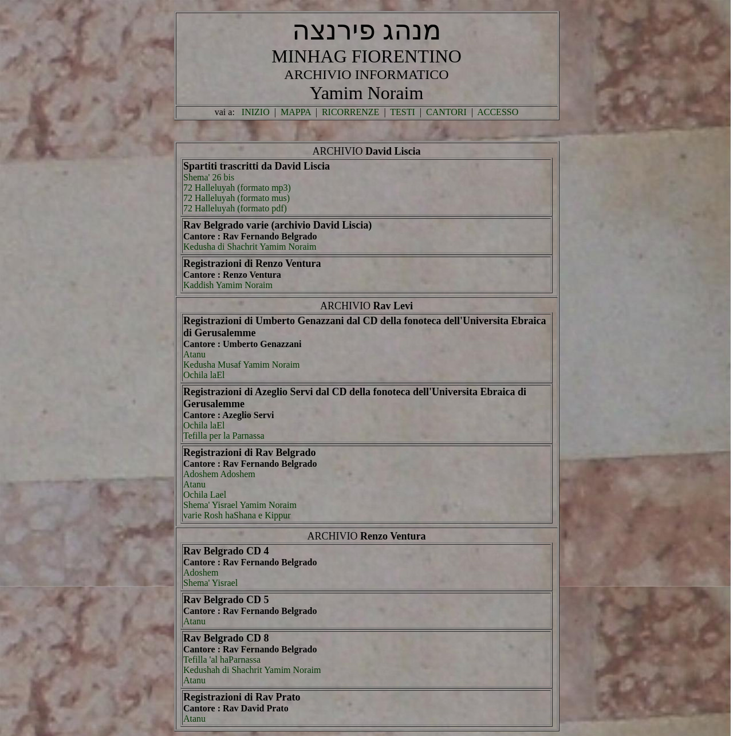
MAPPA (296, 112)
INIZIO (256, 112)
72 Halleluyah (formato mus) (236, 198)
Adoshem (200, 572)
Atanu (194, 354)
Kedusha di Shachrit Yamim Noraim (249, 246)
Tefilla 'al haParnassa (222, 659)
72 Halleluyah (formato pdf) (235, 208)
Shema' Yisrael (210, 583)
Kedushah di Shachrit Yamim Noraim (252, 670)
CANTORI (446, 112)
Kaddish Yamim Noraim (228, 285)
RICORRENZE (350, 112)
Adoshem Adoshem (219, 474)
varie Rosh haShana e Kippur (237, 515)
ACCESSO (497, 112)
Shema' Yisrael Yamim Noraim (240, 505)
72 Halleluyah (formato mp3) (237, 187)
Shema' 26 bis (208, 177)
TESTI (402, 112)
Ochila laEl (203, 375)
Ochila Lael (204, 494)
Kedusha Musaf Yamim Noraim (241, 364)
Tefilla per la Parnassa (223, 435)
